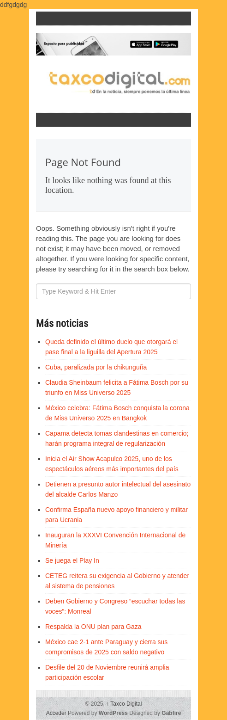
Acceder (56, 713)
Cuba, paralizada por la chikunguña (96, 367)
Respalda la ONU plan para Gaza (93, 626)
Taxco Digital (124, 704)
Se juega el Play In (72, 560)
